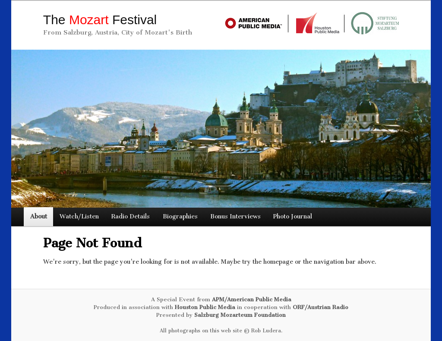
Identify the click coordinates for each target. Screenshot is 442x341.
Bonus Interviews (235, 216)
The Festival (100, 20)
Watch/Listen (79, 216)
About (38, 216)
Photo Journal (292, 216)
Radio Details (130, 216)
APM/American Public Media (251, 299)
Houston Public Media (205, 307)
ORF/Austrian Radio (320, 307)
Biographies (180, 216)
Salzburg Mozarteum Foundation (240, 315)
